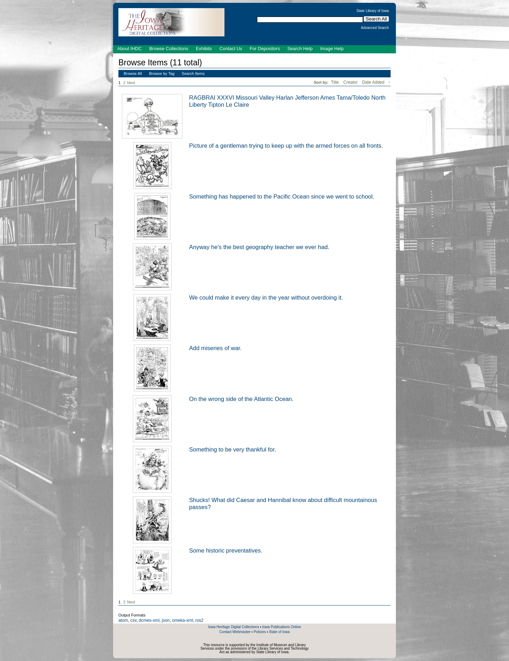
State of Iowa (279, 632)
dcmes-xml (149, 620)
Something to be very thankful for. (232, 449)
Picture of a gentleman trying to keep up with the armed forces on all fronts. (286, 145)
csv (133, 620)
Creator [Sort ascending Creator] (351, 82)
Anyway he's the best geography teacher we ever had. (259, 247)
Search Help (300, 48)
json (166, 620)
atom (123, 620)
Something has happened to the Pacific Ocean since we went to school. (281, 196)
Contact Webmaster (234, 632)
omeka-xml (182, 620)
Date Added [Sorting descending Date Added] (374, 82)
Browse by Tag (162, 73)
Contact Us (231, 48)
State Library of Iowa (372, 11)
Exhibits (204, 48)
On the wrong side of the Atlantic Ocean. (241, 399)
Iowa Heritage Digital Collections (233, 627)
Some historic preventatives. (225, 550)
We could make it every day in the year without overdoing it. (266, 297)
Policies (260, 632)
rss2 (199, 620)
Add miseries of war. (215, 348)
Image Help (332, 48)
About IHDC (129, 48)
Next (132, 82)
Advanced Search (375, 28)
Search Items (193, 73)
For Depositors (265, 48)
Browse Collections (168, 48)
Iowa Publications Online (281, 627)
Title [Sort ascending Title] (335, 82)
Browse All (133, 73)
